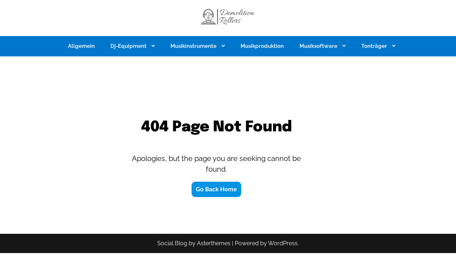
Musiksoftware (319, 46)
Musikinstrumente (194, 46)
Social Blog (172, 243)
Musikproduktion (262, 46)
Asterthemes (214, 243)
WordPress (283, 243)
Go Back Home (216, 189)
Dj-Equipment (129, 46)
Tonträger (374, 46)
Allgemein (81, 46)
